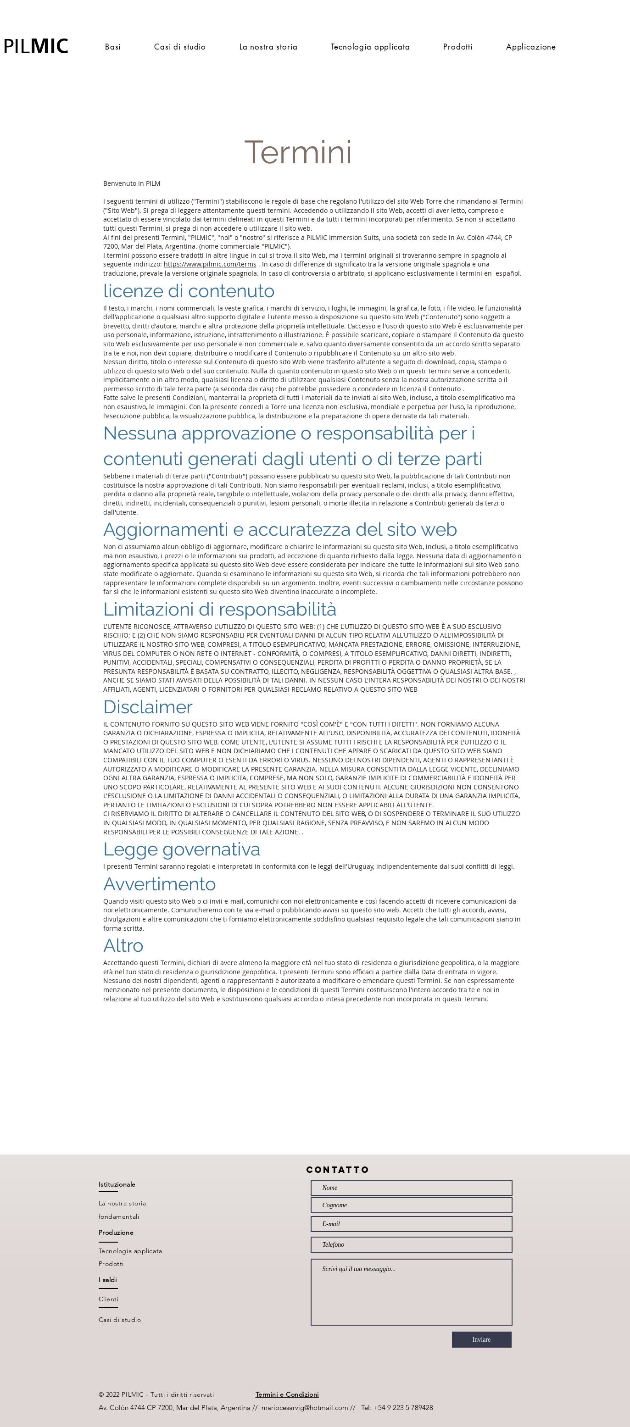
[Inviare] (482, 1340)
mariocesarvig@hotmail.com (305, 1407)
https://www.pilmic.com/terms (210, 264)
